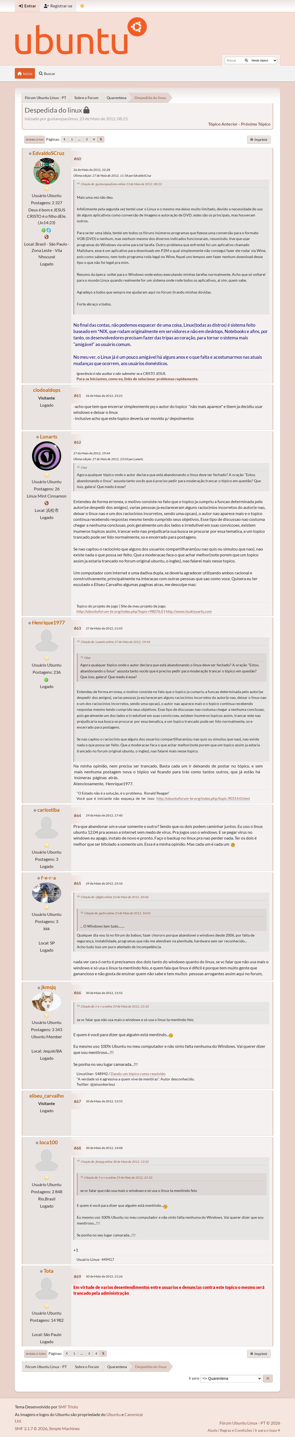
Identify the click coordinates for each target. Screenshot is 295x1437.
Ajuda (212, 1430)
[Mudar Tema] (82, 6)
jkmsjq (48, 987)
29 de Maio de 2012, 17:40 (104, 815)
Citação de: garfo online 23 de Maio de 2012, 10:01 (117, 913)
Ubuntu (113, 1414)
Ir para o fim (34, 139)
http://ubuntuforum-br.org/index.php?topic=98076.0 (120, 611)
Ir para (194, 1378)
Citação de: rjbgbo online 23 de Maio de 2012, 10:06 (115, 897)
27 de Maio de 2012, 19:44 (91, 453)
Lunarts (48, 436)
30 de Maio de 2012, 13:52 (104, 993)
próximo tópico (255, 123)
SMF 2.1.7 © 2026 (31, 1428)
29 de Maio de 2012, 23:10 (104, 883)
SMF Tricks (68, 1406)
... (79, 139)
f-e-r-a (48, 878)
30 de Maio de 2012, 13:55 (104, 1101)
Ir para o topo (36, 1353)
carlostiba (48, 810)
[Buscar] (246, 60)
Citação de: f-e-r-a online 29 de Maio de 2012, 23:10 (115, 1006)
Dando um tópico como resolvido (138, 1073)
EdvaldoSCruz (48, 153)
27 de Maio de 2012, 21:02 (104, 628)
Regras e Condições (236, 1430)
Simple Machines (64, 1428)
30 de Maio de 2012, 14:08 (104, 1148)
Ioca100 (48, 1142)
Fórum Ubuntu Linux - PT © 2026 (250, 1422)
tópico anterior (223, 123)
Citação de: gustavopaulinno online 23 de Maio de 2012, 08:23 (121, 184)
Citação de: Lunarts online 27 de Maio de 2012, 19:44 (115, 642)
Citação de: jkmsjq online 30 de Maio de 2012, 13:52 (115, 1162)
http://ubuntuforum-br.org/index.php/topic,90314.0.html (203, 798)
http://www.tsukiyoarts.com (189, 611)
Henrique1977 (48, 622)
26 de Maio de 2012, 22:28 (91, 169)
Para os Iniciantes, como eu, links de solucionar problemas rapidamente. (137, 378)
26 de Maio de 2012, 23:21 (104, 395)
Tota (48, 1271)
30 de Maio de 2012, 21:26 (104, 1276)
